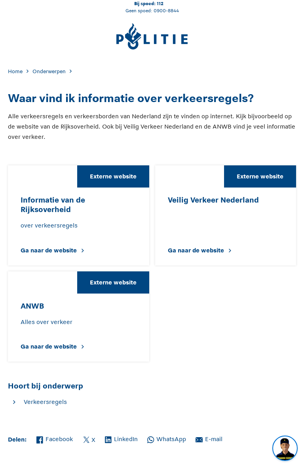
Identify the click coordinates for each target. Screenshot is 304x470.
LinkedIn (121, 438)
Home (15, 71)
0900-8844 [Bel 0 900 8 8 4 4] (166, 10)
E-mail (209, 438)
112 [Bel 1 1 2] (160, 3)
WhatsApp (166, 438)
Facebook (54, 438)
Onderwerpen (49, 71)
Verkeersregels (45, 402)
